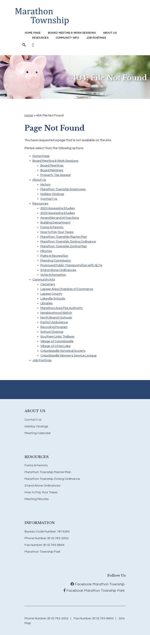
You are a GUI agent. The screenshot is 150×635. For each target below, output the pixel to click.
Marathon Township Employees (63, 189)
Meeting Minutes (37, 499)
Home (29, 115)
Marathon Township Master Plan (63, 236)
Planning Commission (55, 260)
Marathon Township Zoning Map (63, 246)
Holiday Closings (52, 194)
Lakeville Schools (52, 298)
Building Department (55, 222)
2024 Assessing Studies (57, 213)
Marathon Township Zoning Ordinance (68, 241)
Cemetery (47, 284)
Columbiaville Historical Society (62, 350)
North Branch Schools (56, 317)
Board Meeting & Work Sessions (55, 160)
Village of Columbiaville (57, 341)
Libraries (46, 303)
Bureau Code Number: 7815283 (47, 531)
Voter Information (53, 274)
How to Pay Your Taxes (57, 232)
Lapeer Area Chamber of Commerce (66, 289)
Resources (40, 203)
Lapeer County (51, 293)
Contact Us (48, 198)
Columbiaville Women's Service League (68, 355)
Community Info (43, 279)
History (45, 184)
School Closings (51, 331)
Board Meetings (52, 165)
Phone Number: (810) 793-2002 (47, 538)
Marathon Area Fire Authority (61, 308)
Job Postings (96, 37)
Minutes (46, 251)
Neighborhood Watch (56, 312)
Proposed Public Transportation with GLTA (71, 265)
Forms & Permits (52, 227)
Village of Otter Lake (55, 346)
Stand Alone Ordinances (58, 270)
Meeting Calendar (38, 433)
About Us (39, 179)
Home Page (33, 32)
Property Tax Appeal (55, 175)
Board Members (51, 170)
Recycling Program (54, 327)
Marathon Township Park (42, 551)
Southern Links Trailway (57, 336)
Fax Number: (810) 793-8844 (44, 545)
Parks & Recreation (54, 255)
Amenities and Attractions (59, 217)
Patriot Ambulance (54, 322)
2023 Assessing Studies (57, 208)
